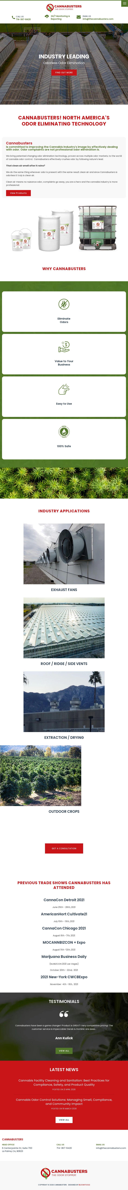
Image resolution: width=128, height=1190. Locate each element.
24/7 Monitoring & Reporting (60, 17)
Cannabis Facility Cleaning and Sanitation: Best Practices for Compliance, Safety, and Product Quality (64, 1082)
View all (64, 1050)
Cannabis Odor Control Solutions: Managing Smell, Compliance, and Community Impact (64, 1102)
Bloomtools (84, 1185)
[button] (64, 73)
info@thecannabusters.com (98, 17)
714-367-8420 (23, 18)
